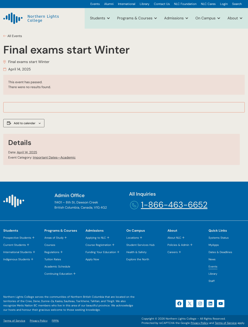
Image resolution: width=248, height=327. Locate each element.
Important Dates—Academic (54, 157)
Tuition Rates (52, 259)
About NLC (174, 237)
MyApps (214, 245)
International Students (17, 252)
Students (97, 18)
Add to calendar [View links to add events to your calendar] (24, 123)
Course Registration (98, 245)
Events (213, 266)
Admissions (174, 18)
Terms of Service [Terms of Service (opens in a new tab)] (226, 323)
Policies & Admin (178, 245)
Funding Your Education (100, 252)
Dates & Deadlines (220, 252)
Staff (212, 281)
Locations (132, 237)
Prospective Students (17, 237)
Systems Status (219, 237)
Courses (49, 245)
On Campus (205, 18)
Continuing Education (58, 274)
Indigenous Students (16, 259)
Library (213, 274)
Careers (172, 252)
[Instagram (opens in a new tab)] (200, 303)
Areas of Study (53, 237)
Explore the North (137, 259)
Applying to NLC (95, 237)
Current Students (14, 245)
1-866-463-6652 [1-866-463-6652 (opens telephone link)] (174, 204)
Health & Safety (136, 252)
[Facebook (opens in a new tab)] (179, 303)
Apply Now (92, 259)
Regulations (51, 252)
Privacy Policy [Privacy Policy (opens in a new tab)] (199, 323)
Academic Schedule (57, 266)
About (232, 18)
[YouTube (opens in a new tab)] (220, 303)
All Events (14, 36)
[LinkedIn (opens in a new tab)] (210, 303)
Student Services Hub (140, 245)
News (212, 259)
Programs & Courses (134, 18)
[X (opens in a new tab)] (189, 303)
